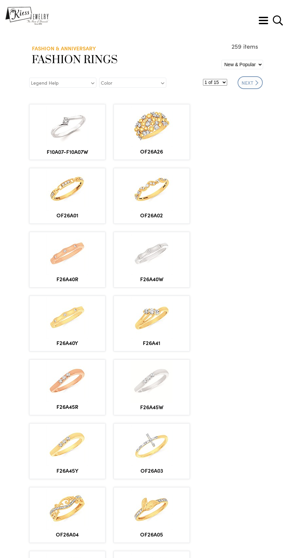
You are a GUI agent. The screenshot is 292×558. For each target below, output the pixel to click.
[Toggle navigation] (263, 20)
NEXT (250, 82)
